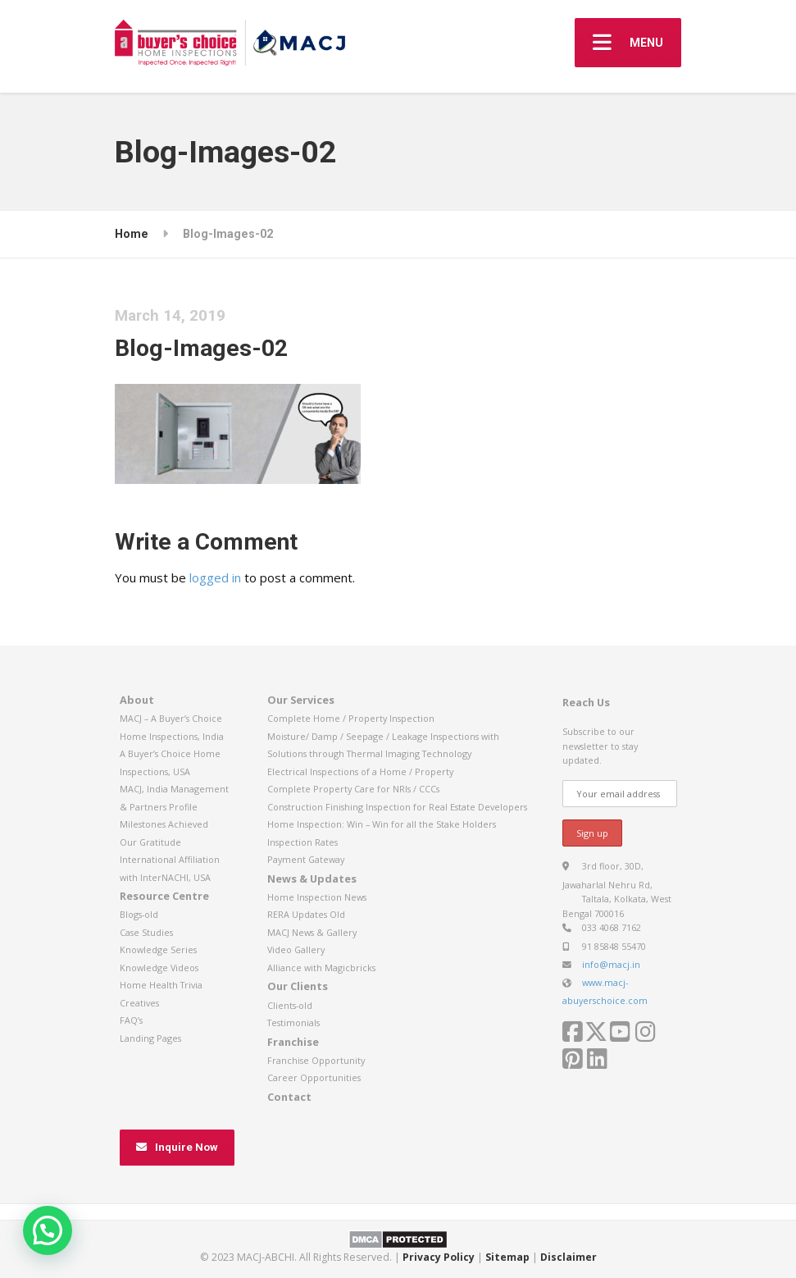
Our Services (300, 699)
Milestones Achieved (164, 824)
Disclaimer (568, 1257)
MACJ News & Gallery (312, 932)
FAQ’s (131, 1020)
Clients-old (289, 1005)
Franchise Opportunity (316, 1060)
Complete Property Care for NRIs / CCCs (353, 789)
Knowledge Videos (159, 967)
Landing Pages (150, 1038)
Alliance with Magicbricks (321, 967)
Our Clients (297, 986)
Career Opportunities (314, 1077)
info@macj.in (611, 964)
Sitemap (507, 1257)
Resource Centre (164, 895)
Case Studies (146, 932)
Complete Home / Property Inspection (350, 718)
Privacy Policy (439, 1257)
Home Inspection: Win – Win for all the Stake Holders (381, 824)
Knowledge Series (158, 949)
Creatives (139, 1003)
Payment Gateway (305, 859)
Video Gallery (296, 949)
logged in (215, 577)
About (137, 699)
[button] (47, 1230)
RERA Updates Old (306, 914)
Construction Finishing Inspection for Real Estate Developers (397, 807)
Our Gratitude (150, 842)
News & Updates (312, 878)
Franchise (293, 1041)
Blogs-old (139, 914)
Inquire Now (176, 1147)
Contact (289, 1096)
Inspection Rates (302, 842)
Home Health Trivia (161, 985)
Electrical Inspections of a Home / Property (360, 771)
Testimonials (293, 1022)
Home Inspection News (316, 897)
